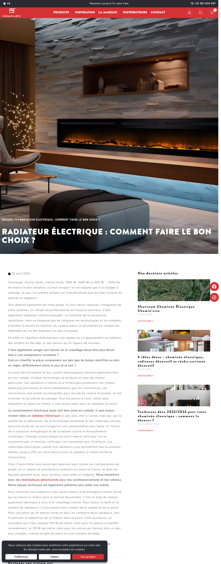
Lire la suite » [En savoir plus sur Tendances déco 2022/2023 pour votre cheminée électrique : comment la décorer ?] (145, 430)
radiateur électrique (46, 416)
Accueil (8, 220)
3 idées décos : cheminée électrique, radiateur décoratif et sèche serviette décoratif (171, 361)
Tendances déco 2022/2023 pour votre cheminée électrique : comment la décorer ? (172, 416)
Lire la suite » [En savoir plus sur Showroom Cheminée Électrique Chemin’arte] (145, 321)
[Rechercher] (200, 13)
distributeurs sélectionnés (40, 480)
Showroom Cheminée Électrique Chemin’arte (166, 308)
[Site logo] (14, 13)
